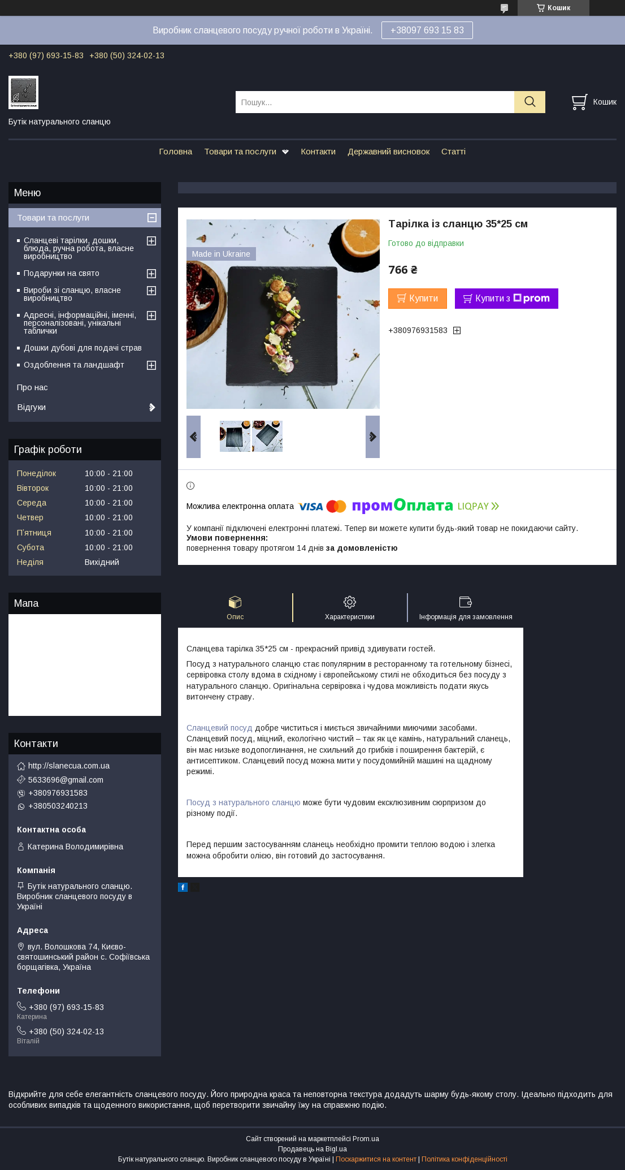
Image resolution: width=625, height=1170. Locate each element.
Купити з (512, 298)
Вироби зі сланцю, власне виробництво (72, 294)
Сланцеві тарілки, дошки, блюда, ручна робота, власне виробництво (79, 248)
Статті (453, 151)
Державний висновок (388, 151)
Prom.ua (366, 1139)
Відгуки (31, 407)
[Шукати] (529, 102)
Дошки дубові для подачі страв (83, 347)
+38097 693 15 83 (427, 30)
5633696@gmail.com (65, 779)
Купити (423, 298)
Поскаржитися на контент (376, 1159)
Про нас (32, 387)
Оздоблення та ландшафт (74, 364)
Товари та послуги (240, 151)
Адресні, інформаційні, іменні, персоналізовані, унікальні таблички (80, 322)
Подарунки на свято (61, 273)
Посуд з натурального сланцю (243, 802)
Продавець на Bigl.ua (312, 1149)
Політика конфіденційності (464, 1159)
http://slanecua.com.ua (69, 765)
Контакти (318, 151)
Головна (175, 151)
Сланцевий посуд (219, 727)
